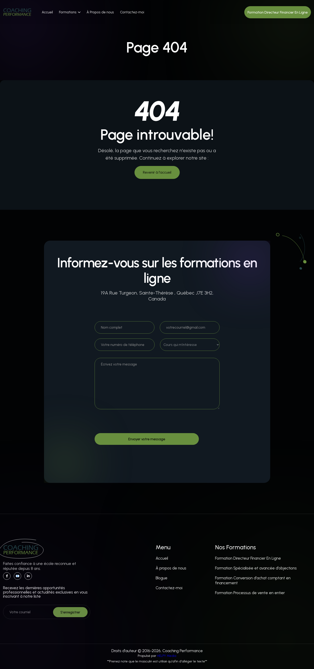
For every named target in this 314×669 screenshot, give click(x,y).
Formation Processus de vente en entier (250, 592)
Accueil (47, 12)
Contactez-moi (132, 12)
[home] (17, 12)
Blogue (161, 578)
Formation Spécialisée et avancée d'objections (256, 568)
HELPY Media (166, 656)
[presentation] (126, 423)
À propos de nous (171, 568)
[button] (69, 12)
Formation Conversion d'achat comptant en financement (253, 580)
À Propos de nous (100, 12)
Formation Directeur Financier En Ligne (248, 558)
